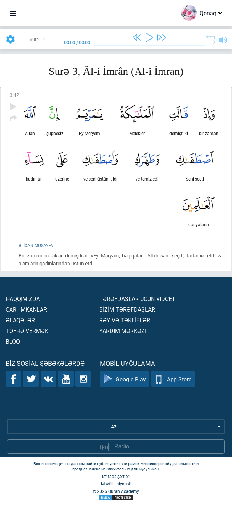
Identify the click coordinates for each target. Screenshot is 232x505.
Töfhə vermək (27, 330)
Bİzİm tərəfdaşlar (127, 309)
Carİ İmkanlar (26, 309)
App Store (173, 379)
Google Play (125, 379)
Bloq (13, 341)
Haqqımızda (23, 298)
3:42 (14, 95)
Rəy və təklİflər (124, 320)
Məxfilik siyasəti (116, 483)
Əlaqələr (20, 320)
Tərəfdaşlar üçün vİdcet (137, 298)
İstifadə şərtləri (116, 476)
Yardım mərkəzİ (122, 330)
